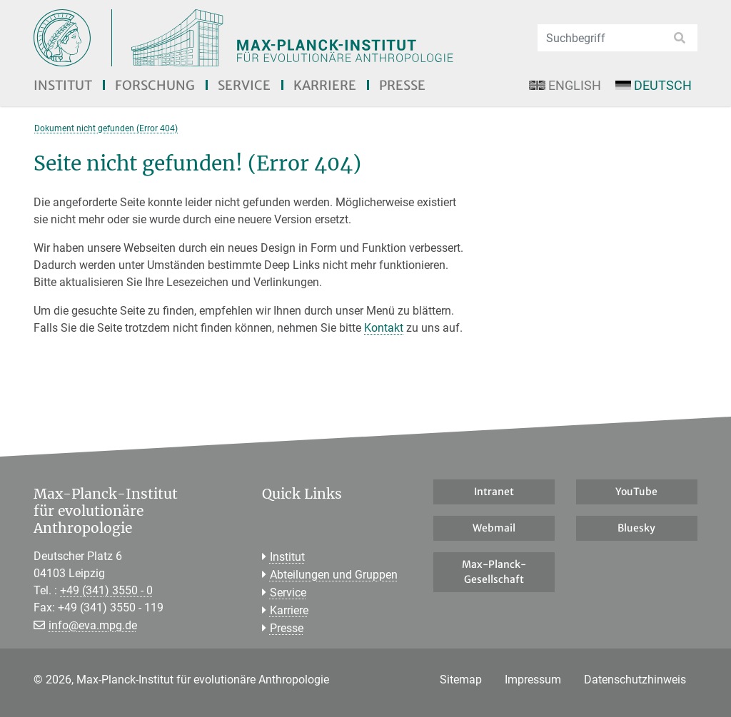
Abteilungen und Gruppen (334, 574)
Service (244, 85)
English (564, 85)
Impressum (533, 679)
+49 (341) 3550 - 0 (106, 590)
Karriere (324, 85)
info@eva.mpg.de (93, 625)
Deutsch (653, 85)
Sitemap (461, 679)
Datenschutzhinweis (635, 679)
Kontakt (383, 328)
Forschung (155, 85)
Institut (63, 85)
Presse (402, 85)
